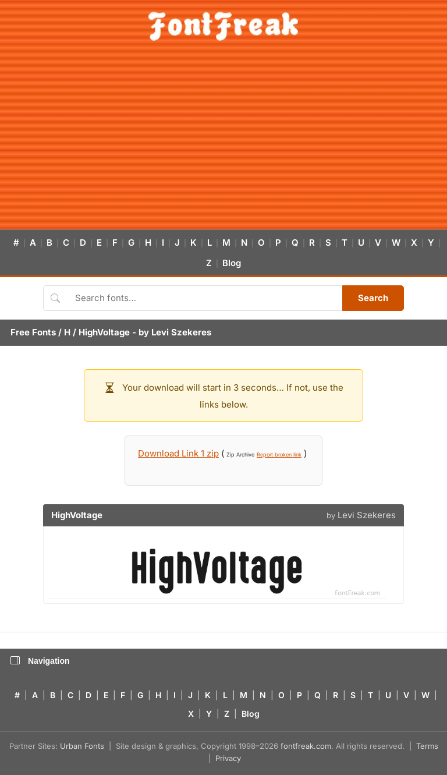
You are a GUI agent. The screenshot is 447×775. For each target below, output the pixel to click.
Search (373, 297)
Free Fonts (33, 332)
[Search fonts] (204, 298)
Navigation (40, 661)
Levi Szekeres (181, 332)
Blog (231, 262)
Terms (427, 746)
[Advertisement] (223, 142)
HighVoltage (104, 332)
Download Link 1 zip (178, 453)
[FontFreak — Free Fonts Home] (223, 26)
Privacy (228, 758)
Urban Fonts (82, 746)
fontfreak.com (306, 746)
